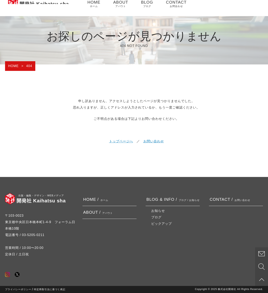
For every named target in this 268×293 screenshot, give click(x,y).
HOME (94, 8)
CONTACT (176, 8)
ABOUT (120, 8)
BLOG (147, 8)
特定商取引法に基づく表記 (49, 289)
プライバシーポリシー (18, 289)
